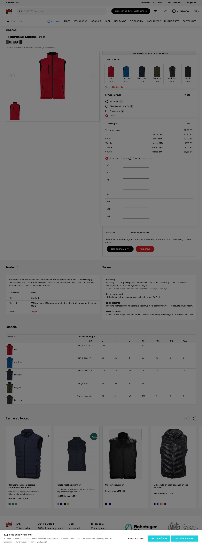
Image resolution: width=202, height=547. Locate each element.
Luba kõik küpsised (184, 538)
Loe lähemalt (42, 542)
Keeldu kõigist (158, 538)
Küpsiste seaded (135, 538)
